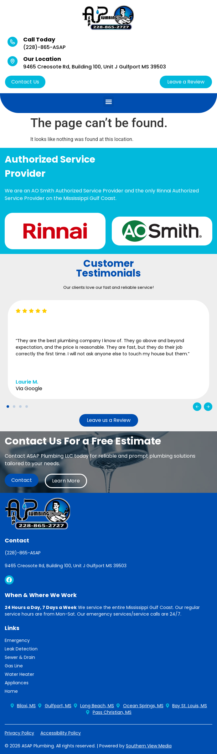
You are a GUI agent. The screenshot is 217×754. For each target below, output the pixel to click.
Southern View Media (149, 746)
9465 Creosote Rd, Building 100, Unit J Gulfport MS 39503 (94, 66)
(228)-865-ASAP (44, 47)
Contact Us (25, 81)
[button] (108, 101)
